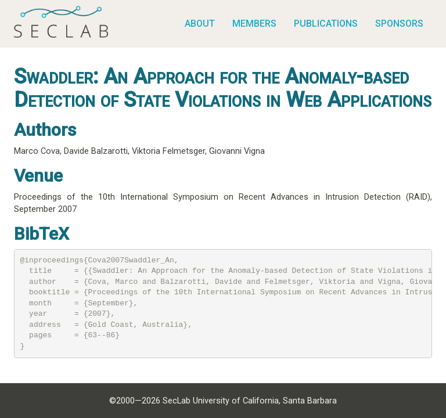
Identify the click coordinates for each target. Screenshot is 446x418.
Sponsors (399, 23)
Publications (326, 23)
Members (254, 23)
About (200, 23)
